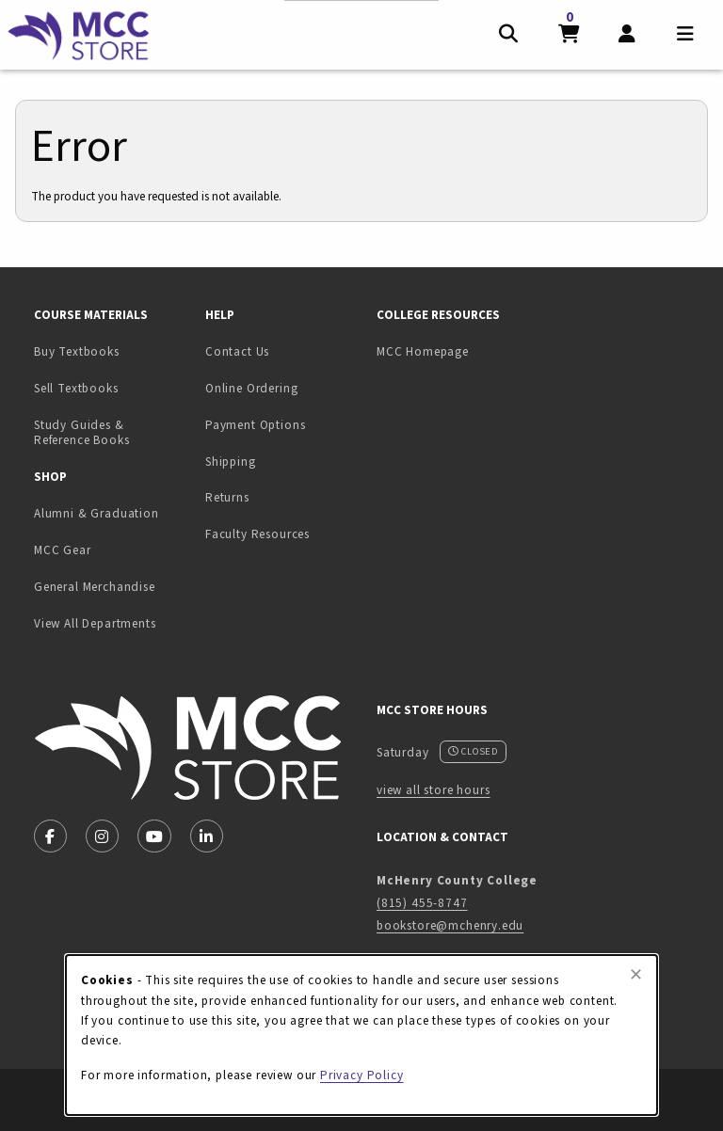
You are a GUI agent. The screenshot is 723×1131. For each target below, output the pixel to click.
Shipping (230, 461)
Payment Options (255, 425)
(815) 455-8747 (422, 903)
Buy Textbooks (77, 351)
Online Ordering (251, 388)
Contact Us (237, 351)
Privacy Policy (362, 1075)
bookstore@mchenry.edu (450, 925)
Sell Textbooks (112, 387)
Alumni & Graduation (96, 513)
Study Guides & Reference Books (81, 433)
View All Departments (95, 623)
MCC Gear (62, 550)
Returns (227, 497)
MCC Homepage (423, 351)
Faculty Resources (257, 534)
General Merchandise (94, 587)
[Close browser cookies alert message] (636, 975)
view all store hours (433, 790)
